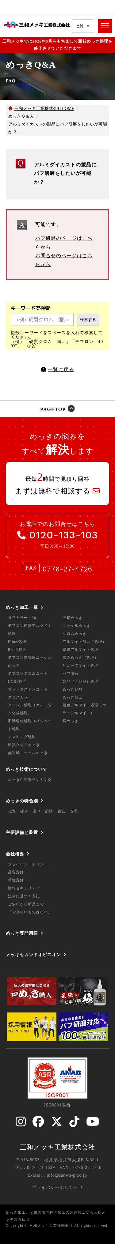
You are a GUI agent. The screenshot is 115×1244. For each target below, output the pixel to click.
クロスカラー (20, 697)
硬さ (24, 811)
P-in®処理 (17, 641)
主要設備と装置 (22, 832)
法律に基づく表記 (24, 896)
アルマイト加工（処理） (84, 641)
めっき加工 (72, 697)
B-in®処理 (17, 649)
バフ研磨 (71, 673)
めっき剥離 (72, 689)
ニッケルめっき (76, 626)
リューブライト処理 (80, 665)
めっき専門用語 (22, 933)
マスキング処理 (22, 737)
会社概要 (15, 853)
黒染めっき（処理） (80, 657)
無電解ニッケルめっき (28, 753)
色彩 (12, 811)
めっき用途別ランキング (30, 780)
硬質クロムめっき (24, 745)
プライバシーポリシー (28, 864)
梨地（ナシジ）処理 (80, 681)
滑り (37, 811)
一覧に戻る (61, 369)
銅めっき (71, 721)
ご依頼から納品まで (26, 904)
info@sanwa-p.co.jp (67, 1175)
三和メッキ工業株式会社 (57, 1147)
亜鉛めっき (72, 618)
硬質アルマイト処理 (80, 649)
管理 (74, 811)
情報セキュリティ (24, 888)
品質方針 (16, 872)
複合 (62, 811)
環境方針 (16, 880)
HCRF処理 (17, 681)
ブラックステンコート (28, 689)
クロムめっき (74, 633)
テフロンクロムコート (28, 673)
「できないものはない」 (30, 912)
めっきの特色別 (22, 800)
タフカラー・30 (22, 618)
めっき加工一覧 (22, 607)
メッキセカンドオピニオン (33, 954)
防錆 (49, 811)
